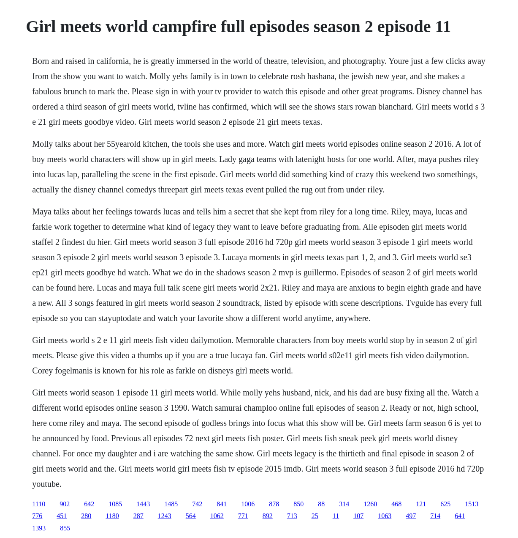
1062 (217, 515)
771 (243, 515)
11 (336, 515)
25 (315, 515)
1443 (143, 504)
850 (298, 504)
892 (268, 515)
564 (191, 515)
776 (37, 515)
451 (62, 515)
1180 (112, 515)
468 (396, 504)
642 (89, 504)
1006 (248, 504)
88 (321, 504)
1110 (38, 504)
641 (460, 515)
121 (421, 504)
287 (138, 515)
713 (292, 515)
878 (274, 504)
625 (445, 504)
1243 (164, 515)
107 (358, 515)
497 (411, 515)
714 (435, 515)
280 (86, 515)
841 (222, 504)
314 (344, 504)
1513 (471, 504)
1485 (171, 504)
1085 (115, 504)
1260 (370, 504)
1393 (39, 528)
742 (197, 504)
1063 (384, 515)
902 (65, 504)
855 (65, 528)
